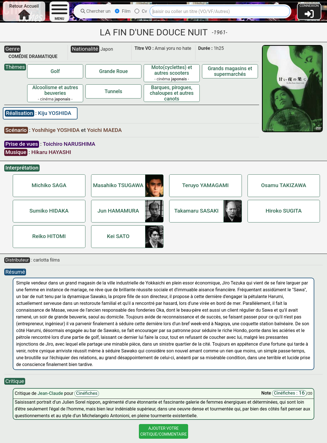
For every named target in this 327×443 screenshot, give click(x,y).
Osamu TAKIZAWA (283, 185)
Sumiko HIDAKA (49, 210)
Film (123, 11)
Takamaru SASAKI (196, 210)
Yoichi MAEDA (104, 130)
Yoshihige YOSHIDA (56, 130)
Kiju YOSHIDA (54, 113)
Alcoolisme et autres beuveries (55, 90)
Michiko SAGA (49, 185)
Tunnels (113, 91)
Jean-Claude (51, 393)
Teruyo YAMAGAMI (205, 185)
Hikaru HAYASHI (51, 152)
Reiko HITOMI (49, 236)
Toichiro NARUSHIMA (69, 144)
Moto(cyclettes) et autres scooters (171, 70)
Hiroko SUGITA (284, 210)
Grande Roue (113, 71)
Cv (141, 11)
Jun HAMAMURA (118, 210)
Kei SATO (118, 236)
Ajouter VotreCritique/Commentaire (163, 431)
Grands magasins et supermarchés (230, 71)
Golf (55, 71)
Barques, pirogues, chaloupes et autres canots (172, 93)
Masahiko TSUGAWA (118, 185)
